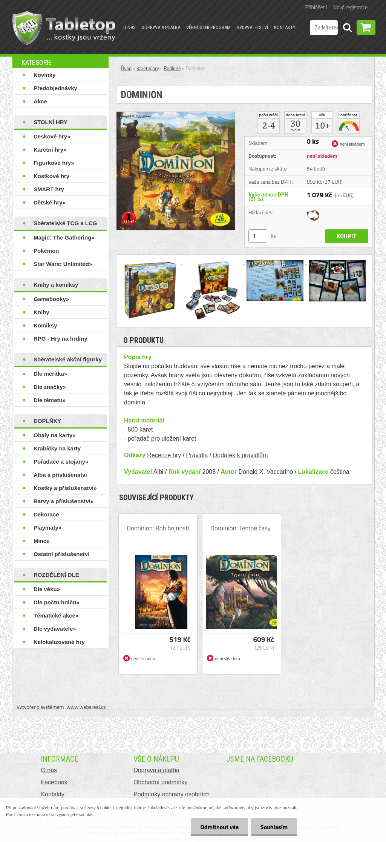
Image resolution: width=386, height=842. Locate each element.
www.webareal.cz (86, 707)
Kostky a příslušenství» (65, 488)
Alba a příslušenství (60, 475)
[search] (347, 28)
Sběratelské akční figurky (68, 359)
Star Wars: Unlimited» (63, 264)
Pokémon (46, 250)
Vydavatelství (252, 27)
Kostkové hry (51, 176)
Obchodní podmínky (160, 782)
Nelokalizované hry (59, 642)
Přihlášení (316, 7)
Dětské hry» (50, 202)
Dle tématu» (50, 400)
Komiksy (45, 325)
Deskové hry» (52, 136)
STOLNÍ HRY (50, 122)
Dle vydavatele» (55, 628)
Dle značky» (50, 387)
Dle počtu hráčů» (57, 602)
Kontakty (285, 27)
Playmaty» (47, 527)
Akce (40, 101)
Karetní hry (147, 68)
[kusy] (257, 236)
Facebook (54, 782)
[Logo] (64, 28)
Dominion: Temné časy (240, 528)
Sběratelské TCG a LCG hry (65, 225)
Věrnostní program (208, 27)
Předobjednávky (55, 88)
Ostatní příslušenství (61, 554)
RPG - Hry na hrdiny (60, 338)
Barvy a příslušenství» (63, 501)
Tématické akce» (56, 615)
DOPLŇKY (47, 421)
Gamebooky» (51, 299)
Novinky (44, 75)
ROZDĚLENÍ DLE (56, 575)
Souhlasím (274, 826)
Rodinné (172, 68)
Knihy (41, 312)
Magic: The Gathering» (64, 237)
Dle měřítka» (50, 373)
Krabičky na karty (57, 448)
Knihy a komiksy (56, 284)
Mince (42, 541)
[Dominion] (175, 114)
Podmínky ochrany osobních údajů (171, 797)
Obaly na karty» (55, 435)
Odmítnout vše (219, 826)
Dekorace (46, 514)
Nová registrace (350, 7)
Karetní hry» (50, 149)
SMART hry (49, 189)
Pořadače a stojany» (61, 461)
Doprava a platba (161, 27)
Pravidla (197, 455)
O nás (129, 27)
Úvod (126, 68)
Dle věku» (47, 589)
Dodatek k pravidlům (240, 455)
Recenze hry (164, 455)
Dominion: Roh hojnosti (158, 528)
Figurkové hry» (54, 163)
